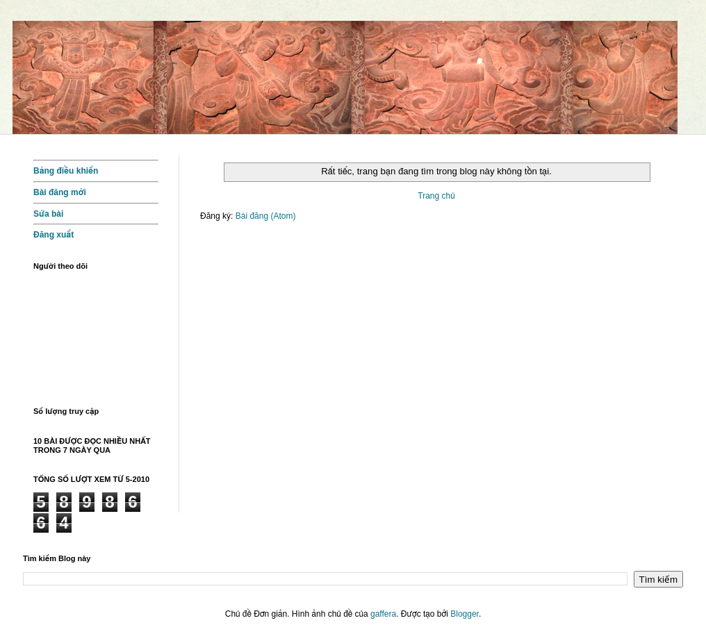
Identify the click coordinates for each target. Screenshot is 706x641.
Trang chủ (436, 196)
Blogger (464, 614)
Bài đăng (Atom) (266, 216)
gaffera (383, 614)
